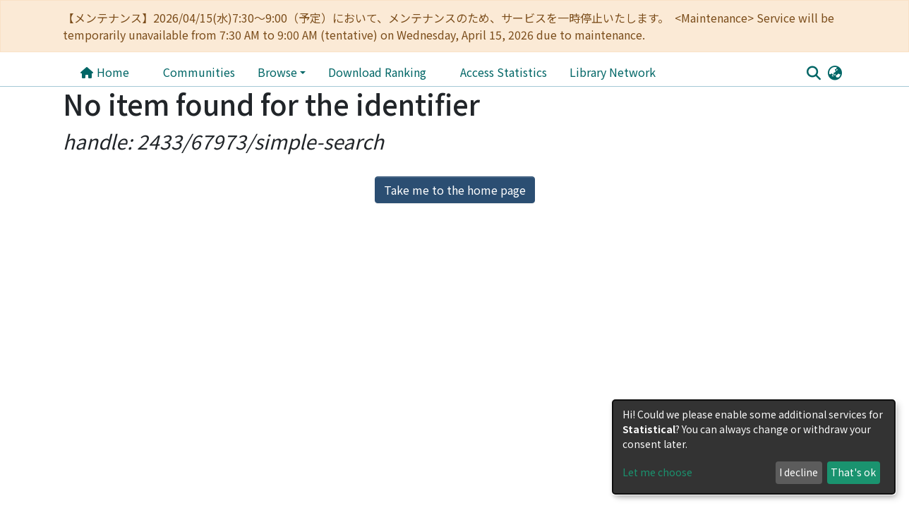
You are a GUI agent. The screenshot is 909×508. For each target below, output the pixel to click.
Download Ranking (377, 72)
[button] (834, 72)
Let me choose (657, 472)
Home (104, 72)
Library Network (492, 72)
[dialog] (754, 447)
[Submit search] (813, 73)
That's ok (853, 472)
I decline (798, 472)
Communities (199, 72)
